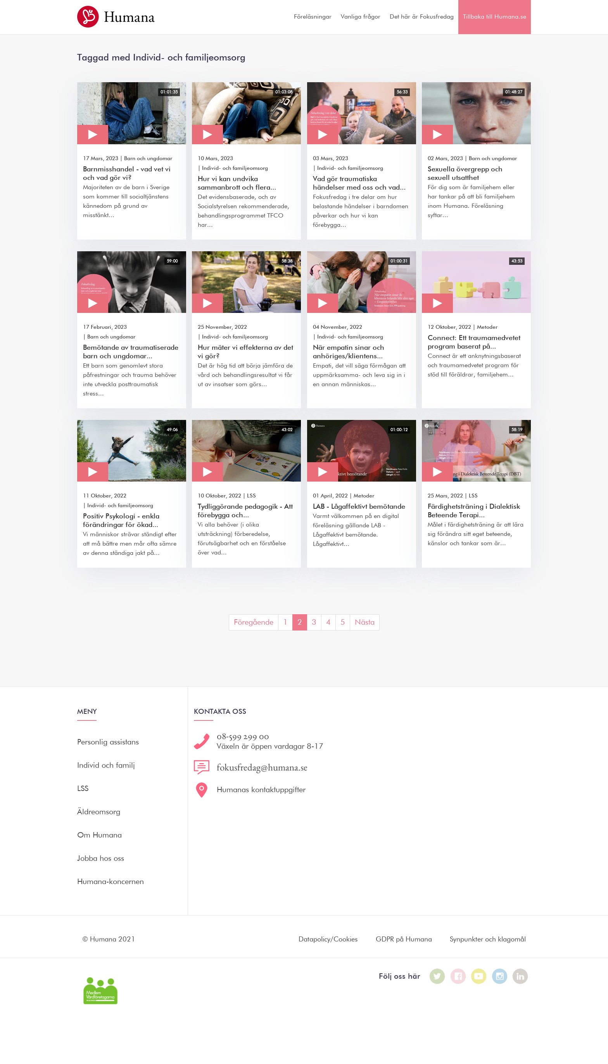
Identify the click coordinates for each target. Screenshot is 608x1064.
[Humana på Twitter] (437, 976)
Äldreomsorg (98, 812)
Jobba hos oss (100, 858)
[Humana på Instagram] (500, 976)
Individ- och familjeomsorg (235, 168)
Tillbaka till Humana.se (494, 17)
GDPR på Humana (404, 939)
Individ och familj (106, 765)
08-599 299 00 (243, 736)
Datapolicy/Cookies (328, 939)
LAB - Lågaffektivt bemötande (359, 506)
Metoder (487, 327)
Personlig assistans (108, 742)
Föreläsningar (313, 17)
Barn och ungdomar (148, 158)
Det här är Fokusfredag (422, 17)
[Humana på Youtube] (479, 976)
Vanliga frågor (360, 17)
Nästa (365, 622)
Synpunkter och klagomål (488, 939)
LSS (251, 496)
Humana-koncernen (110, 882)
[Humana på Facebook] (458, 976)
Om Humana (99, 835)
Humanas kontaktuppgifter (261, 790)
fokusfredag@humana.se (262, 767)
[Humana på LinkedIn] (520, 976)
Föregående (253, 622)
